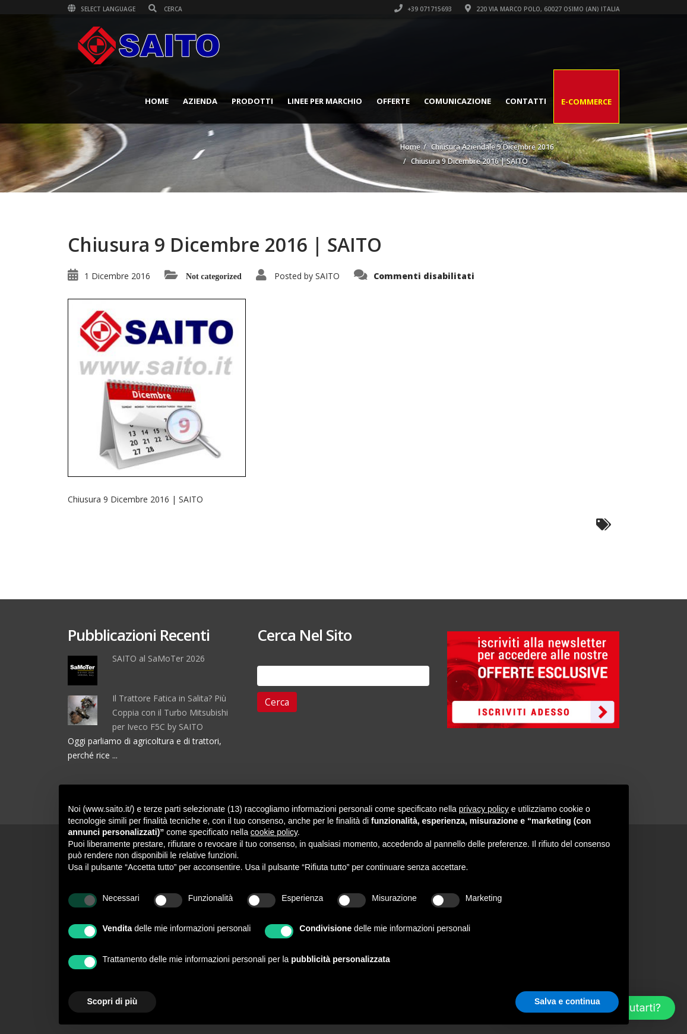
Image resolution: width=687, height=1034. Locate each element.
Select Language (101, 9)
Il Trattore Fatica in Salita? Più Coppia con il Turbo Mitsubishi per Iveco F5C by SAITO (170, 712)
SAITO (327, 276)
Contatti (525, 101)
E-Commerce (586, 101)
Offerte (393, 101)
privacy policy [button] (484, 809)
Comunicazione (457, 101)
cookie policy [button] (274, 832)
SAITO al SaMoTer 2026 (158, 658)
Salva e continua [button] (567, 1001)
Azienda (200, 101)
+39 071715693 (423, 9)
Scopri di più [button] (112, 1001)
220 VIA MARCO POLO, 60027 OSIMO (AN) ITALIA (542, 9)
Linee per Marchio (324, 101)
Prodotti (252, 101)
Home (157, 101)
